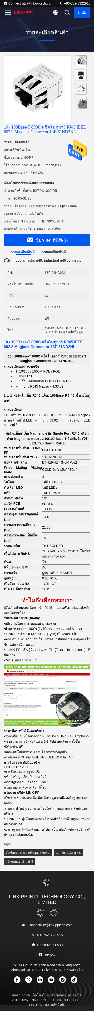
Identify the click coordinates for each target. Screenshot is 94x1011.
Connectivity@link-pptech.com (28, 3)
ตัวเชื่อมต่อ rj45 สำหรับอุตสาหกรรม (27, 852)
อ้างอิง (82, 12)
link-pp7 (47, 954)
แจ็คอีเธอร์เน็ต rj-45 (68, 852)
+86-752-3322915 (74, 3)
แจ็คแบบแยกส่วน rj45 (19, 861)
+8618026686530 (47, 945)
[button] (84, 106)
